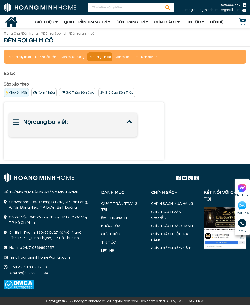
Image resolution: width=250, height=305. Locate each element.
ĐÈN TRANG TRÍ (130, 22)
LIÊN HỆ (216, 22)
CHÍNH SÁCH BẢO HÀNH (172, 226)
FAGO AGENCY (190, 301)
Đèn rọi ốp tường (72, 57)
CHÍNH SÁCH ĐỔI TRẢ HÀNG (169, 237)
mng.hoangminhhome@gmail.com (213, 10)
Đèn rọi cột (123, 57)
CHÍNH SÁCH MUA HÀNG (172, 204)
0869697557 (231, 5)
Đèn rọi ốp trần (46, 57)
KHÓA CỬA (111, 226)
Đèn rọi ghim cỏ (82, 33)
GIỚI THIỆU (44, 22)
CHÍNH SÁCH (165, 22)
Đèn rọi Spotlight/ (56, 33)
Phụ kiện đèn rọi (146, 57)
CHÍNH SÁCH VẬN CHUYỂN (166, 215)
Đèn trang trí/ (32, 33)
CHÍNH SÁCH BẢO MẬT (171, 248)
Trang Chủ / (13, 33)
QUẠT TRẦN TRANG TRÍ (85, 22)
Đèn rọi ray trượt (19, 57)
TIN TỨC (193, 22)
